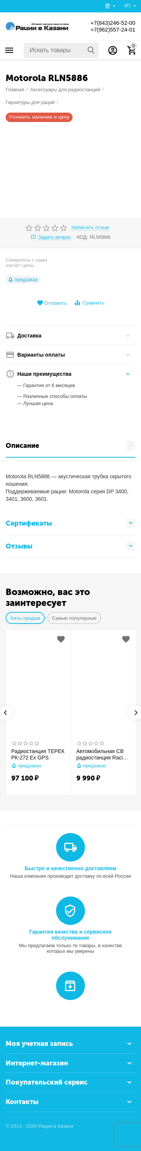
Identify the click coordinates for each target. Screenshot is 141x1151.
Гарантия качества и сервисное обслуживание (70, 935)
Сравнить (89, 302)
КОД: (82, 237)
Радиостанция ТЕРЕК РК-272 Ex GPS (37, 754)
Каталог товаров (9, 50)
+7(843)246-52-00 (111, 23)
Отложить (52, 303)
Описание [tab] (70, 445)
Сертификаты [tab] (70, 522)
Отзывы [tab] (70, 545)
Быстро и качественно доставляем (71, 868)
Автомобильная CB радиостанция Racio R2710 (101, 754)
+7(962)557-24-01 (111, 29)
